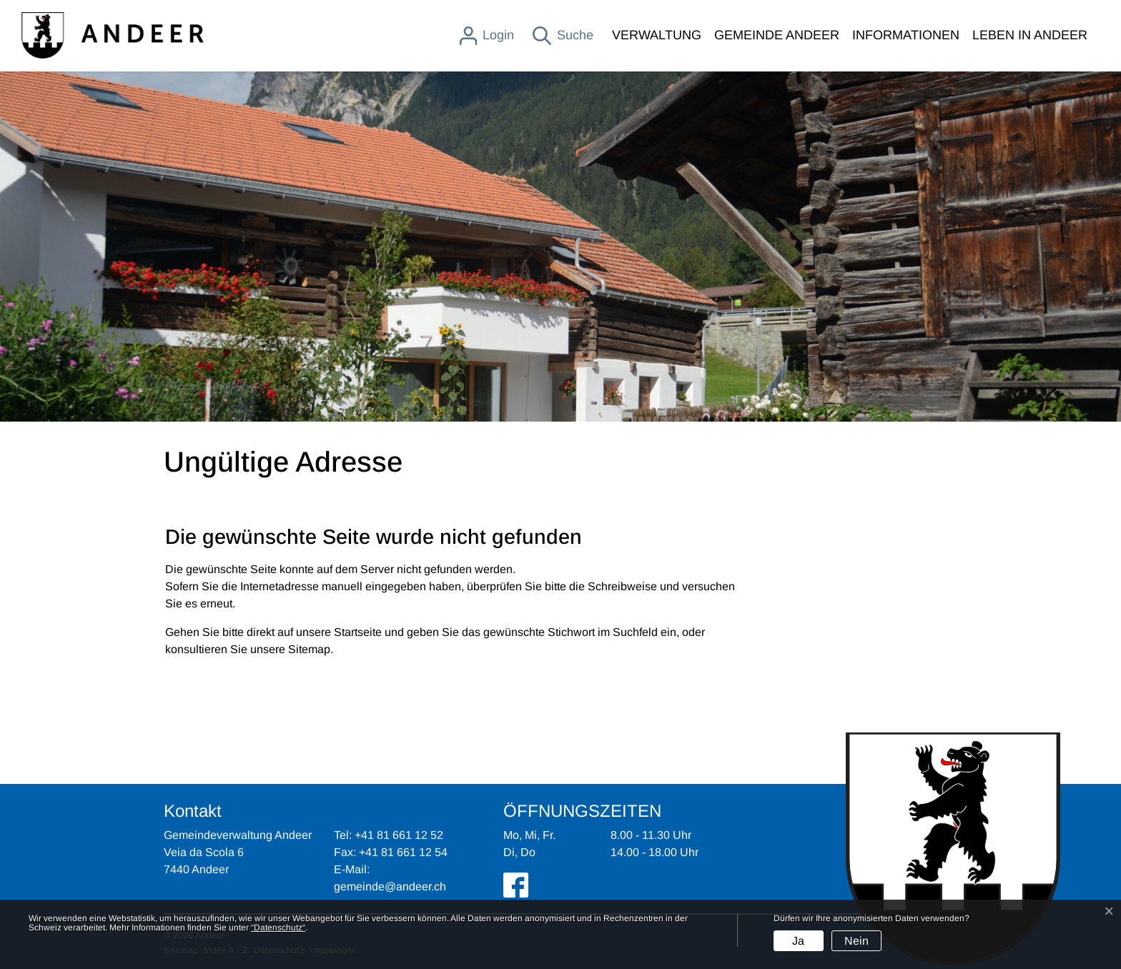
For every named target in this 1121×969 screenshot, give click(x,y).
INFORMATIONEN (905, 35)
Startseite (358, 632)
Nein (856, 941)
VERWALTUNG (656, 35)
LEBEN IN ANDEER (1029, 35)
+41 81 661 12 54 (403, 852)
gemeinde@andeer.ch (390, 886)
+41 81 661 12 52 (399, 835)
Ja (798, 941)
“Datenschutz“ (278, 928)
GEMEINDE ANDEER (776, 35)
